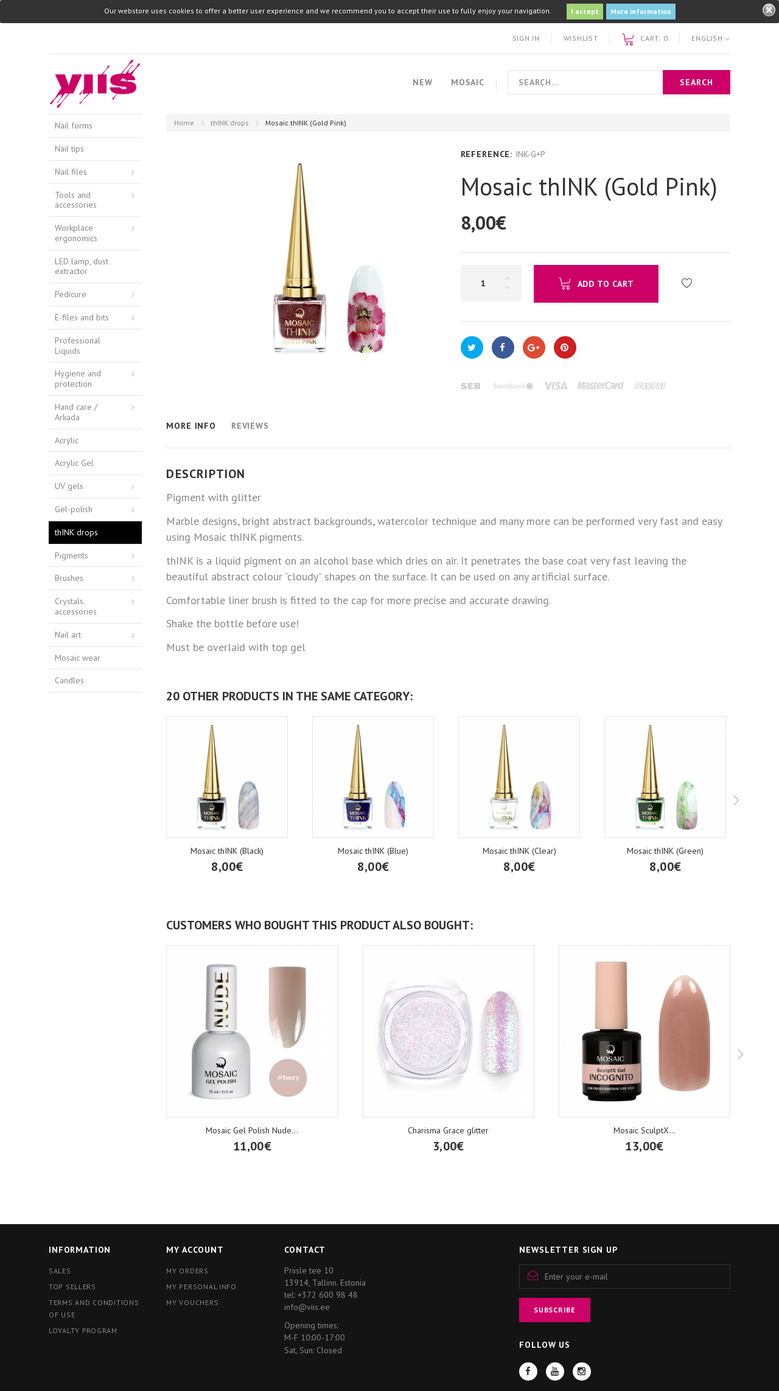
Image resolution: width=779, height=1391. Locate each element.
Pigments (71, 555)
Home (184, 122)
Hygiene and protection (78, 378)
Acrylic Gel (74, 462)
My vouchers (192, 1302)
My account (194, 1249)
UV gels (69, 486)
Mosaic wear (77, 657)
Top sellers (72, 1286)
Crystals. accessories (76, 606)
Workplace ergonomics (76, 233)
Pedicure (70, 294)
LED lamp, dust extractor (81, 266)
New (423, 82)
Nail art (68, 634)
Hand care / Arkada (76, 412)
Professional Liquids (77, 345)
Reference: (486, 154)
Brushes (69, 577)
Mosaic (467, 82)
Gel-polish (74, 509)
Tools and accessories (76, 200)
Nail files (71, 171)
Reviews (250, 425)
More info (191, 425)
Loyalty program (83, 1330)
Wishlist (581, 38)
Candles (69, 680)
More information (640, 11)
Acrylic (67, 440)
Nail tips (69, 148)
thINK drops (230, 122)
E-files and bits (82, 317)
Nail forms (74, 125)
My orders (187, 1270)
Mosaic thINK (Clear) (519, 850)
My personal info (201, 1286)
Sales (60, 1270)
